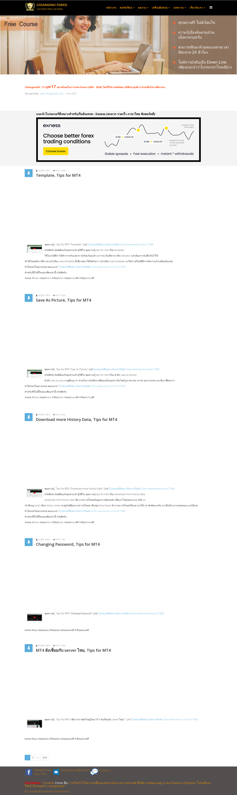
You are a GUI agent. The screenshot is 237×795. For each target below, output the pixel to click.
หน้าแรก (111, 7)
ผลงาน (142, 7)
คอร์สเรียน (126, 7)
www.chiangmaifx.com (51, 93)
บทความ (178, 7)
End (45, 757)
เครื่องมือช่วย (160, 7)
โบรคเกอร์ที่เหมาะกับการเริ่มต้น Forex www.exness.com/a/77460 (92, 266)
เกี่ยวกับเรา (196, 7)
